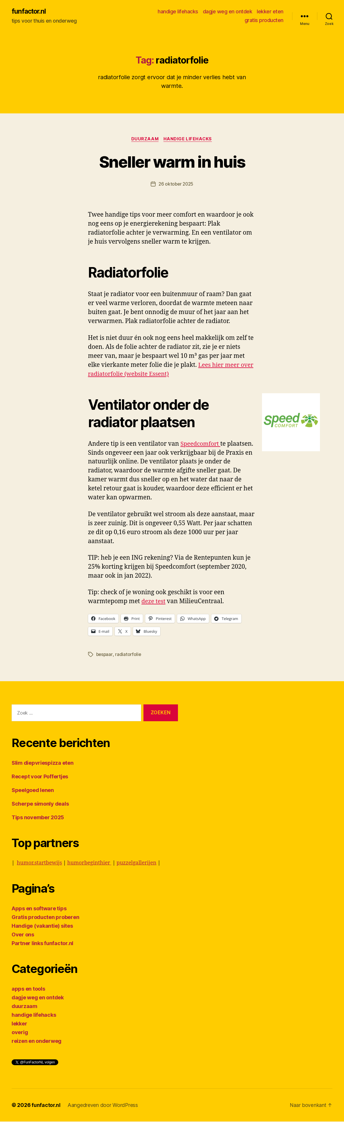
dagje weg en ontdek (227, 12)
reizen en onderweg (36, 1041)
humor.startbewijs (39, 863)
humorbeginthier (89, 863)
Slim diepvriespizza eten (43, 763)
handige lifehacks (178, 12)
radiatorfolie (129, 655)
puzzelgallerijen (136, 863)
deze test (154, 602)
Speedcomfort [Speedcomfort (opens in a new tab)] (201, 444)
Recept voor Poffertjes (40, 777)
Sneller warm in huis (172, 162)
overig (20, 1033)
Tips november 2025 (38, 818)
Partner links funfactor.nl (42, 944)
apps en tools (28, 989)
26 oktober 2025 (176, 185)
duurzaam (145, 139)
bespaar (104, 655)
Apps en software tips (39, 909)
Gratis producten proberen (45, 918)
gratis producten (264, 20)
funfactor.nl (30, 11)
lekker (19, 1024)
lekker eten (270, 12)
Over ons (23, 935)
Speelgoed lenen (33, 791)
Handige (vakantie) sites (42, 926)
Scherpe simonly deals (40, 804)
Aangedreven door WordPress (103, 1106)
